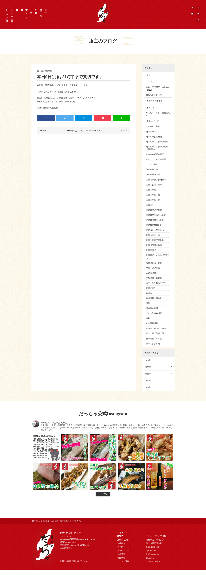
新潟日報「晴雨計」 (155, 298)
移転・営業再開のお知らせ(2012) (158, 88)
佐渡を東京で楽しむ (155, 240)
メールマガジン (153, 561)
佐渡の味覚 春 (153, 199)
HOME (120, 536)
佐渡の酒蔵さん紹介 (155, 220)
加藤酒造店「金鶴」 (155, 263)
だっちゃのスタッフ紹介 (157, 141)
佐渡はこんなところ (155, 230)
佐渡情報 (121, 558)
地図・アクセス (153, 268)
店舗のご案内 (41, 9)
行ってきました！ (154, 343)
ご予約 (31, 8)
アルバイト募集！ (154, 126)
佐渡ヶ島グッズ (153, 169)
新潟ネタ (150, 293)
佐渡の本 (150, 205)
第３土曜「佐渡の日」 (156, 333)
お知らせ (150, 82)
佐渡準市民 (151, 250)
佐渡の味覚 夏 (153, 194)
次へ (123, 130)
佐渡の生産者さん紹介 (156, 215)
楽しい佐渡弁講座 (154, 313)
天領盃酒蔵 (151, 273)
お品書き (36, 9)
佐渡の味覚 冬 (153, 189)
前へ (44, 130)
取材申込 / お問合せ (155, 540)
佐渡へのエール (153, 235)
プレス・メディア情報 (156, 536)
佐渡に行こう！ (153, 288)
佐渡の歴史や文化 (154, 210)
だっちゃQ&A (152, 131)
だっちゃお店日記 (154, 136)
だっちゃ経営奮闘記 (155, 154)
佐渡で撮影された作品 (156, 179)
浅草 (148, 318)
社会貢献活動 (152, 323)
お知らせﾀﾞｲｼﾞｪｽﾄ (154, 95)
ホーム (46, 9)
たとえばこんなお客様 (156, 159)
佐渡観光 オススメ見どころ (158, 256)
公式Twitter (151, 550)
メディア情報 (12, 12)
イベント (150, 107)
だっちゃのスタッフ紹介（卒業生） (157, 147)
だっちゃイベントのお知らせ (158, 114)
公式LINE (150, 558)
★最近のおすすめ (154, 101)
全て (148, 75)
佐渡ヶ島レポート (154, 174)
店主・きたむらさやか (156, 283)
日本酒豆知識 (152, 308)
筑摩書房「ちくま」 (155, 338)
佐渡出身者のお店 (154, 245)
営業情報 (121, 554)
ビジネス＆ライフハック (157, 328)
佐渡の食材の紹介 (154, 225)
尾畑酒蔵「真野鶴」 (155, 278)
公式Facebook (152, 547)
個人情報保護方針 (154, 543)
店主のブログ (26, 12)
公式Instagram (152, 554)
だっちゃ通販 (7, 12)
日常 (148, 303)
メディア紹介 (152, 164)
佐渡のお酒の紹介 (154, 184)
